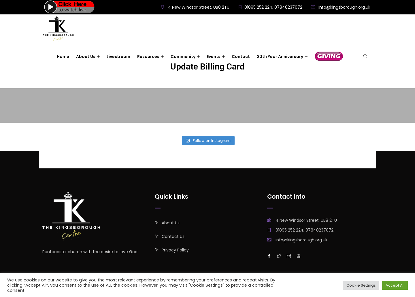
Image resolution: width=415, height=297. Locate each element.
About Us (171, 223)
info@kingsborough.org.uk (344, 7)
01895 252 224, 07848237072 (273, 7)
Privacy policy (175, 250)
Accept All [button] (395, 285)
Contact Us (173, 236)
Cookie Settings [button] (361, 285)
